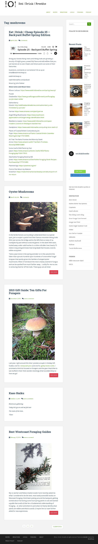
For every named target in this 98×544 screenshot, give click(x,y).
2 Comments (23, 40)
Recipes (55, 12)
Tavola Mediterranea (75, 248)
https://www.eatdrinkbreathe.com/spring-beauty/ (38, 90)
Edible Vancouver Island (76, 261)
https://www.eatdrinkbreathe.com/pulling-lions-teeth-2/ (38, 127)
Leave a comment (29, 298)
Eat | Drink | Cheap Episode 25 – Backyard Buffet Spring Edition (29, 33)
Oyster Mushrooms (21, 191)
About (48, 12)
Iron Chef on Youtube (75, 233)
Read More (54, 272)
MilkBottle (72, 237)
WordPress (91, 539)
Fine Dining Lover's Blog (76, 215)
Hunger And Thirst (74, 222)
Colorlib (85, 537)
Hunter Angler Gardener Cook (78, 226)
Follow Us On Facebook (78, 31)
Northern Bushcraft (75, 241)
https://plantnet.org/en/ (27, 166)
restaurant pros (26, 366)
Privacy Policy (9, 541)
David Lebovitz (73, 211)
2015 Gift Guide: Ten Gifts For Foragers (28, 291)
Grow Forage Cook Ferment (77, 218)
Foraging (80, 12)
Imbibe (71, 230)
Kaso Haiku (16, 393)
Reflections (63, 12)
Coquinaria (72, 207)
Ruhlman (71, 244)
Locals (72, 12)
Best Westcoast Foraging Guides (30, 432)
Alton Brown (73, 200)
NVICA (71, 264)
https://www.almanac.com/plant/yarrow (29, 111)
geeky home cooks (47, 366)
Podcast (88, 12)
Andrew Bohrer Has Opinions (78, 203)
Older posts (57, 527)
